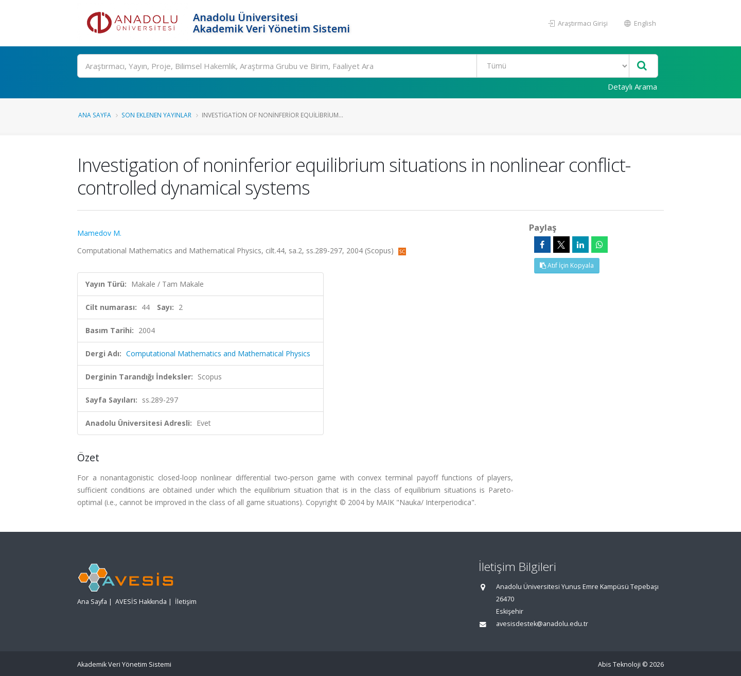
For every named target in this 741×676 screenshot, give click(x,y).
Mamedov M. (99, 233)
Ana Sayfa (94, 115)
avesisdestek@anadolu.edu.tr (542, 623)
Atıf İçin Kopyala (567, 265)
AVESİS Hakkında (141, 601)
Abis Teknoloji (619, 664)
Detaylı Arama (632, 86)
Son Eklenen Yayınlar (156, 115)
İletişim (186, 601)
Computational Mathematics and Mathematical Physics (218, 353)
